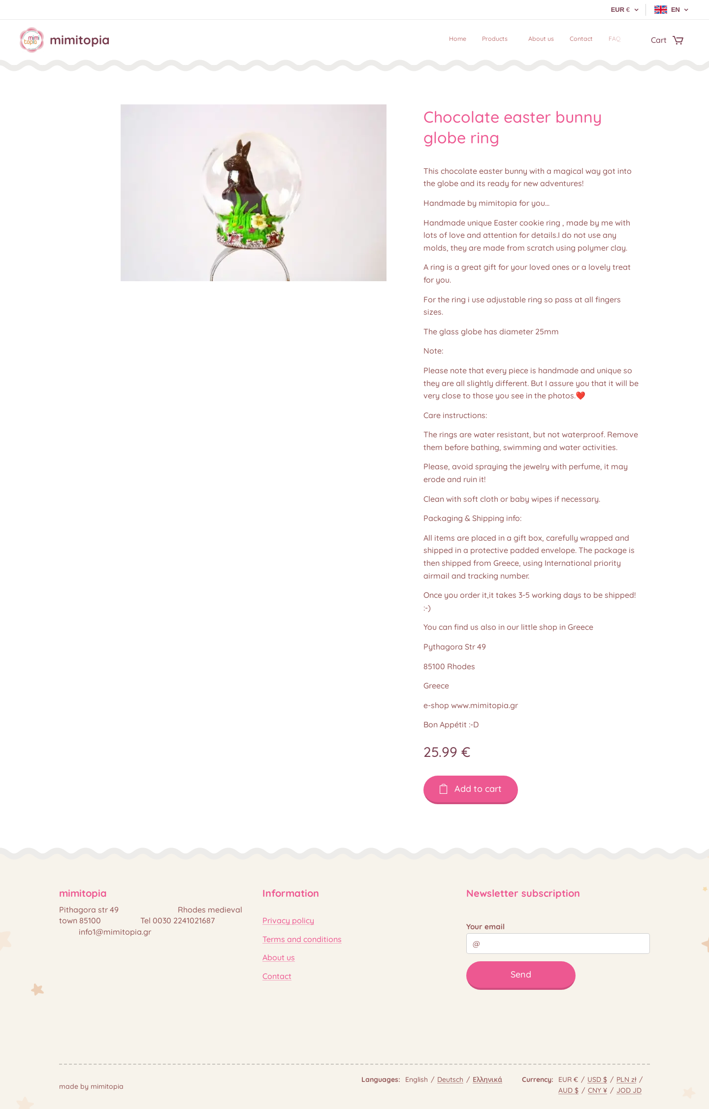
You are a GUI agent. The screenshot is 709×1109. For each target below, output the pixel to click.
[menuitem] (555, 40)
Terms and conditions (302, 939)
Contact (276, 975)
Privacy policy (288, 920)
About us (278, 957)
